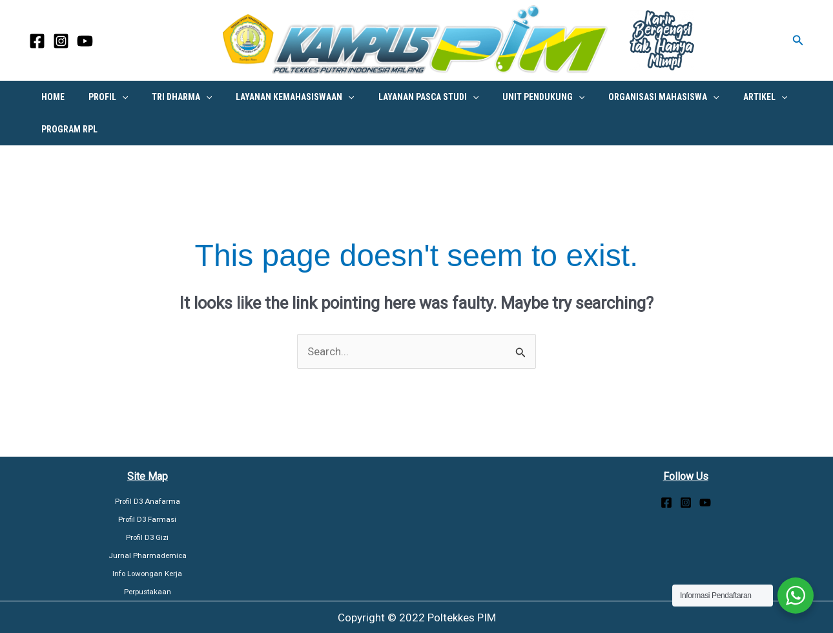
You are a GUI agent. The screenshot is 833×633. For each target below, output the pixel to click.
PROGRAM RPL (66, 129)
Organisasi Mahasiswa (626, 97)
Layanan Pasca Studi (402, 97)
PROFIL (99, 97)
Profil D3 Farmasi (148, 519)
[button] (798, 40)
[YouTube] (85, 41)
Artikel (721, 97)
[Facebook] (37, 41)
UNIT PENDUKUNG (512, 97)
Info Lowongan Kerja (147, 573)
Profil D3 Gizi (147, 537)
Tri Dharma (167, 97)
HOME (49, 97)
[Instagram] (61, 41)
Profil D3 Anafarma (147, 501)
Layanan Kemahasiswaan (275, 97)
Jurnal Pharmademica (147, 555)
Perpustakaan (147, 591)
